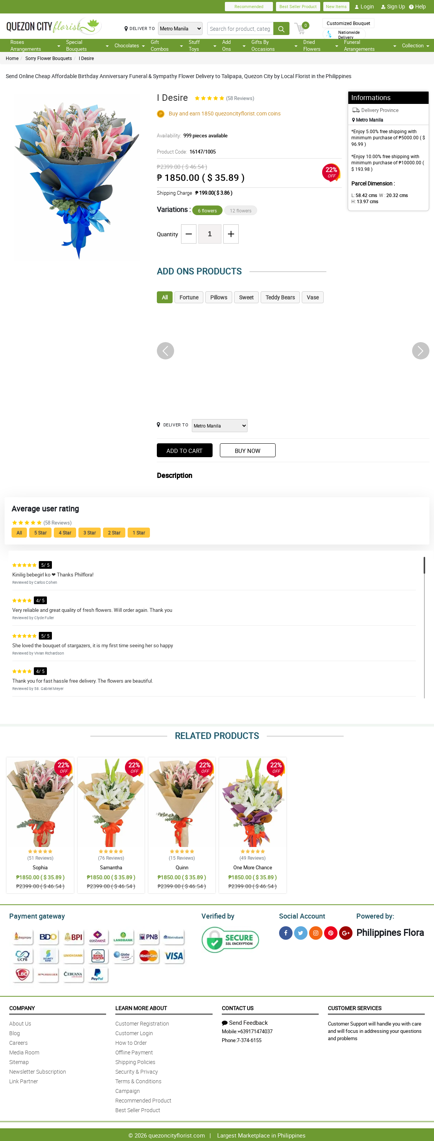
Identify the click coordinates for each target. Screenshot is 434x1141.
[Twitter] (301, 932)
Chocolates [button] (130, 45)
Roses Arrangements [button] (35, 45)
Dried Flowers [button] (320, 45)
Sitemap (19, 1060)
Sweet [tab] (246, 297)
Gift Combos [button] (167, 45)
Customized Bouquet (348, 23)
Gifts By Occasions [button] (274, 45)
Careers (18, 1041)
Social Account (300, 915)
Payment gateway (33, 915)
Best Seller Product (298, 6)
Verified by (216, 915)
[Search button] (281, 28)
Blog (14, 1032)
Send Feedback (245, 1021)
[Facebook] (286, 932)
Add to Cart (184, 450)
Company (22, 1007)
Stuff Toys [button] (202, 45)
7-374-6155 (249, 1039)
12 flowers (240, 210)
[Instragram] (316, 932)
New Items (336, 6)
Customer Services (354, 1007)
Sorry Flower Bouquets (48, 58)
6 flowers (207, 210)
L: (362, 195)
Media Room (24, 1051)
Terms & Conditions (138, 1080)
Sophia (40, 867)
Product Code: (185, 151)
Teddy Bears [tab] (280, 297)
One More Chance (252, 867)
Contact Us (237, 1007)
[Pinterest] (331, 932)
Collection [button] (415, 45)
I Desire (86, 58)
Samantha (111, 867)
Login (364, 6)
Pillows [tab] (218, 297)
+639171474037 (255, 1030)
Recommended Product (143, 1099)
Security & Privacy (136, 1070)
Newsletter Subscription (37, 1070)
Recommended (248, 6)
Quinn (182, 867)
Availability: (190, 135)
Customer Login (134, 1032)
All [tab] (165, 297)
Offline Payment (134, 1051)
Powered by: (373, 915)
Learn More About (141, 1007)
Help (417, 6)
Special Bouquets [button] (87, 45)
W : (390, 195)
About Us (20, 1022)
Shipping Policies (135, 1060)
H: (363, 201)
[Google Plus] (346, 932)
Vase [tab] (313, 297)
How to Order (131, 1041)
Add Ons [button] (234, 45)
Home (12, 58)
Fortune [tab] (189, 297)
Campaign (127, 1089)
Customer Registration (142, 1022)
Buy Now (247, 450)
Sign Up (393, 6)
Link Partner (23, 1080)
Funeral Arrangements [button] (370, 45)
